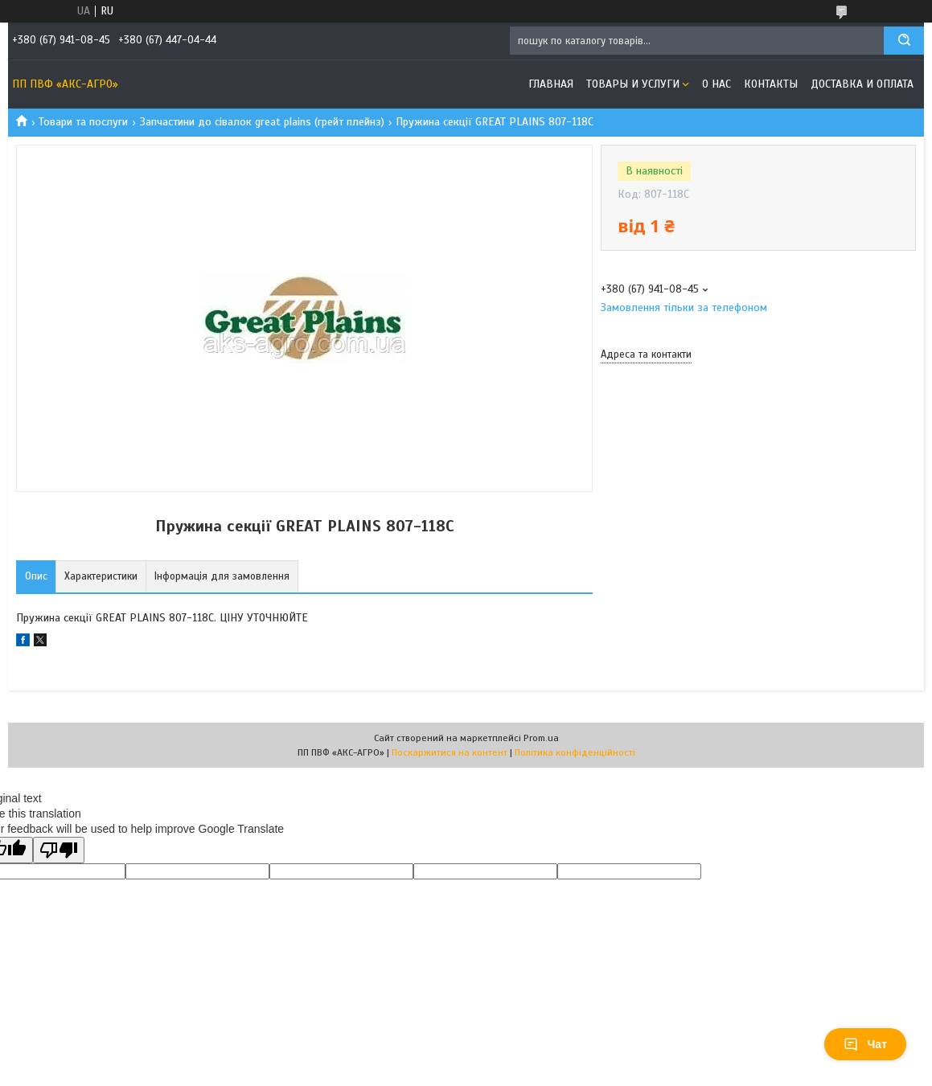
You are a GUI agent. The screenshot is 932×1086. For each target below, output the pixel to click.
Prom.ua (541, 738)
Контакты (771, 84)
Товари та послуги (83, 122)
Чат (865, 1044)
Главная (550, 84)
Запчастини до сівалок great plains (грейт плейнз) (262, 122)
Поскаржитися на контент (449, 752)
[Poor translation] (58, 850)
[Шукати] (904, 41)
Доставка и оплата (862, 84)
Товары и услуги (632, 84)
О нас (716, 84)
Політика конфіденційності (575, 752)
